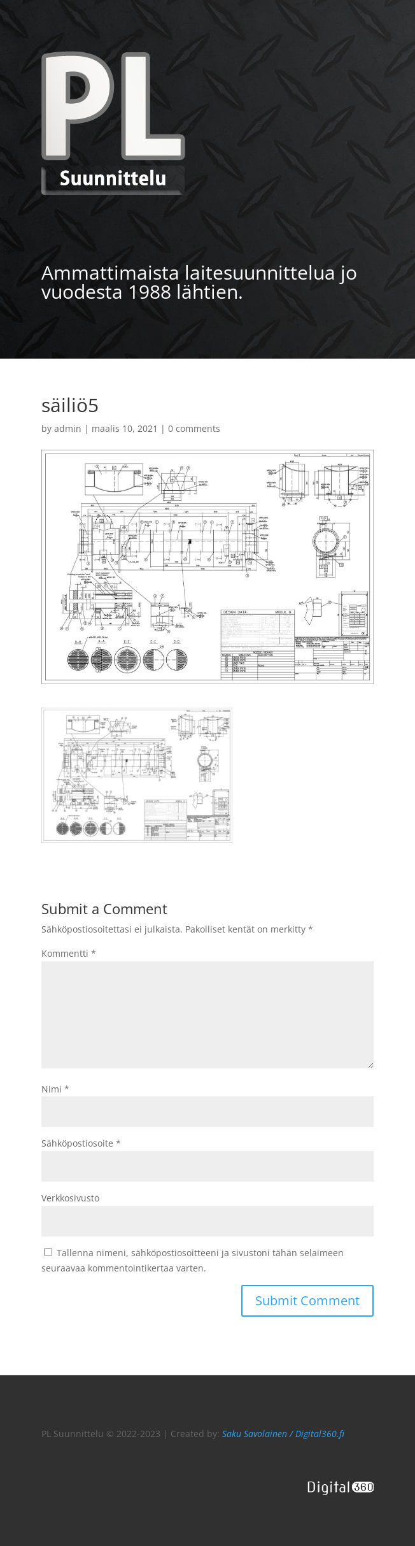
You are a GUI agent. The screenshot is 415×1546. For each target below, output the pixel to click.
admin (67, 428)
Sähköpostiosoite (81, 1143)
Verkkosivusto (70, 1198)
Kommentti (68, 953)
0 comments (194, 428)
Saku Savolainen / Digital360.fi (283, 1434)
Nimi (55, 1089)
